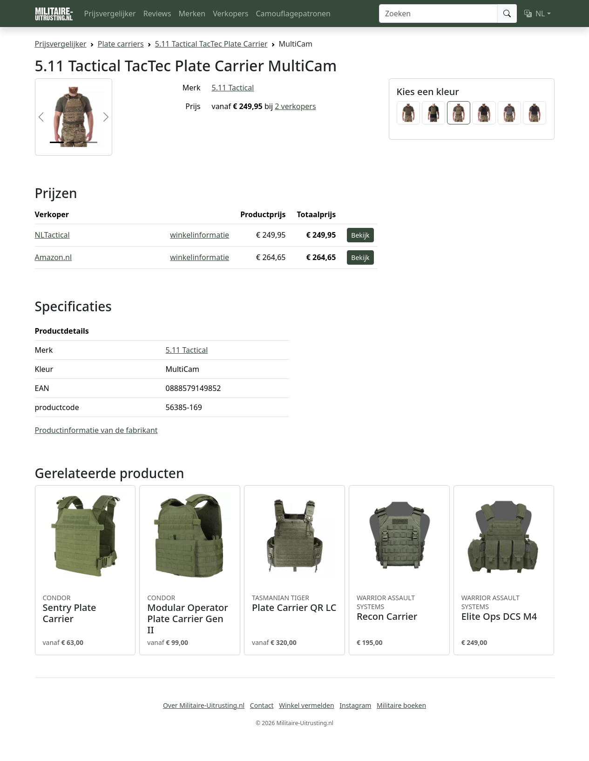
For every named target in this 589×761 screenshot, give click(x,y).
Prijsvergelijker (110, 13)
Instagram (355, 705)
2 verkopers (295, 106)
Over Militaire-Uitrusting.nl (203, 705)
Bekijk (360, 235)
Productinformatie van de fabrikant (96, 430)
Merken (192, 13)
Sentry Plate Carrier (85, 609)
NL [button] (534, 13)
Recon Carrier (399, 608)
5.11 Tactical (233, 87)
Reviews (157, 13)
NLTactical (52, 235)
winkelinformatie (199, 235)
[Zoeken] (438, 13)
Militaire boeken (401, 705)
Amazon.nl (53, 257)
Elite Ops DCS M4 (504, 608)
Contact (262, 705)
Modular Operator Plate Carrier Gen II (189, 614)
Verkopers (230, 13)
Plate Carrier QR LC (294, 603)
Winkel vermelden (306, 705)
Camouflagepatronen (293, 13)
